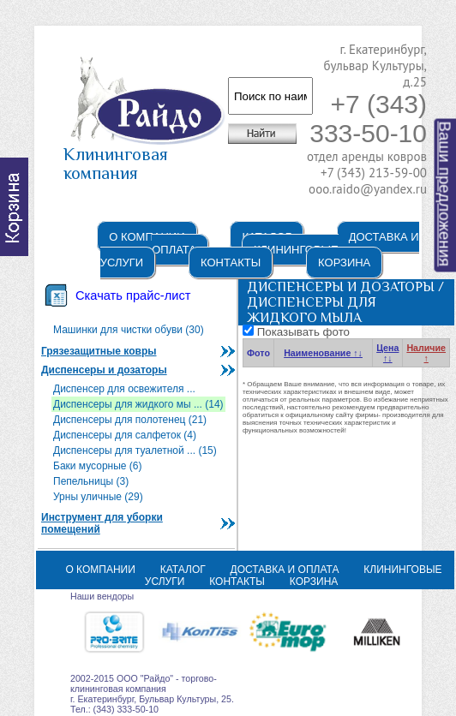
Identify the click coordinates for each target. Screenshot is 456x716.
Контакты (231, 262)
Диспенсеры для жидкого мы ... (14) (138, 404)
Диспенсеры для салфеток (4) (124, 435)
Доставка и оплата (285, 570)
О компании (146, 236)
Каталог (183, 570)
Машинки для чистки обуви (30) (128, 330)
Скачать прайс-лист (132, 295)
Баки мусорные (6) (97, 466)
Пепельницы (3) (91, 481)
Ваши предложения (445, 194)
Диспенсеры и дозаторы (104, 370)
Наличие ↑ (426, 353)
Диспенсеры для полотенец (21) (130, 420)
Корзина (344, 262)
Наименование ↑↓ (323, 353)
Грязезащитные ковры (99, 351)
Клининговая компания (144, 155)
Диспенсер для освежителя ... (124, 389)
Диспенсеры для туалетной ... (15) (135, 450)
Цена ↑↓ (387, 353)
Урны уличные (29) (98, 497)
